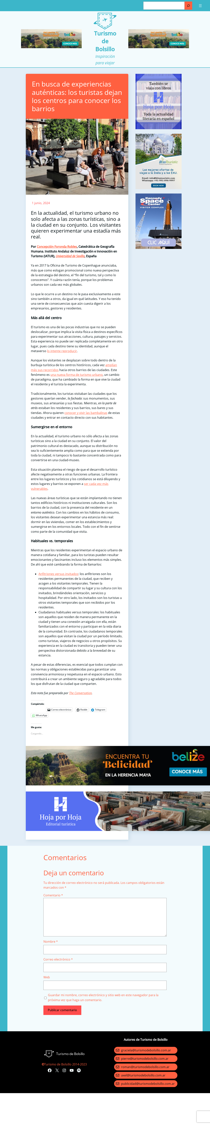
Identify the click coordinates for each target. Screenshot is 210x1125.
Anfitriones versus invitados (58, 574)
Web (46, 977)
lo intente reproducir (62, 351)
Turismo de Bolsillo (105, 41)
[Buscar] (188, 6)
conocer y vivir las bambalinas (85, 413)
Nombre (50, 941)
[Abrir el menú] (200, 5)
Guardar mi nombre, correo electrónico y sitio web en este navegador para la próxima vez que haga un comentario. (103, 997)
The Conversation (80, 693)
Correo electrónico (58, 959)
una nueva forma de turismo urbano (76, 375)
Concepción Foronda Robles (57, 247)
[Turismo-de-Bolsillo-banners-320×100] (51, 47)
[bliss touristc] (159, 188)
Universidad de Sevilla (70, 256)
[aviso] (159, 128)
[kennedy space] (159, 248)
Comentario (53, 895)
